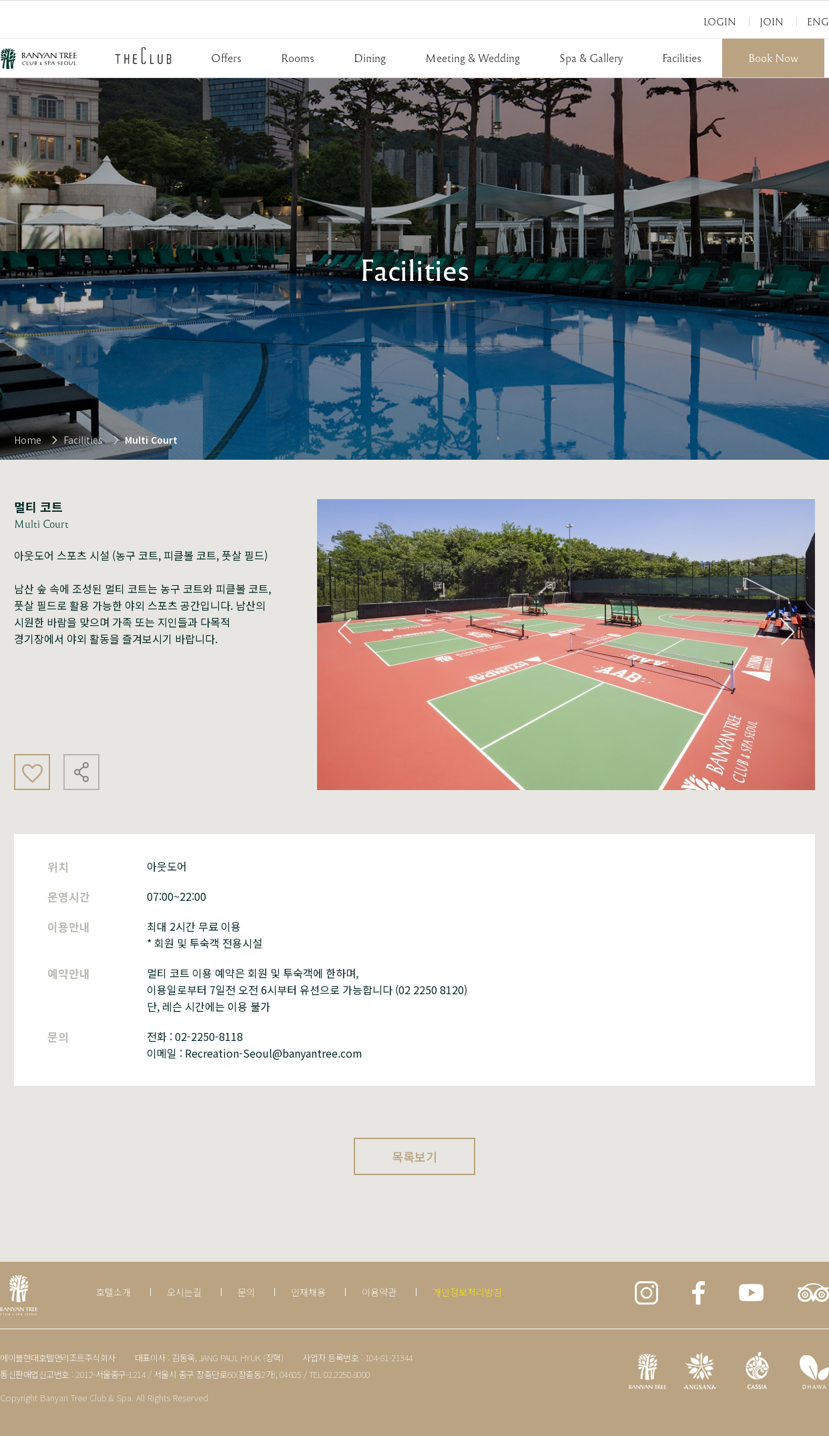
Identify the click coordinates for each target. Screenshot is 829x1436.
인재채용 (308, 1292)
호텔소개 (113, 1292)
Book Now (773, 58)
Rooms (297, 58)
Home (27, 440)
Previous (344, 631)
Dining (370, 58)
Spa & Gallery (591, 58)
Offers (226, 58)
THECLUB (143, 55)
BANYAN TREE (38, 58)
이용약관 (379, 1292)
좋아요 (32, 772)
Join (772, 21)
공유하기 (81, 772)
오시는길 (184, 1292)
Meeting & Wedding (472, 58)
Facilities (682, 58)
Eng (818, 21)
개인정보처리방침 (467, 1292)
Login (720, 21)
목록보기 (414, 1156)
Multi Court (151, 440)
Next (787, 631)
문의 (246, 1292)
